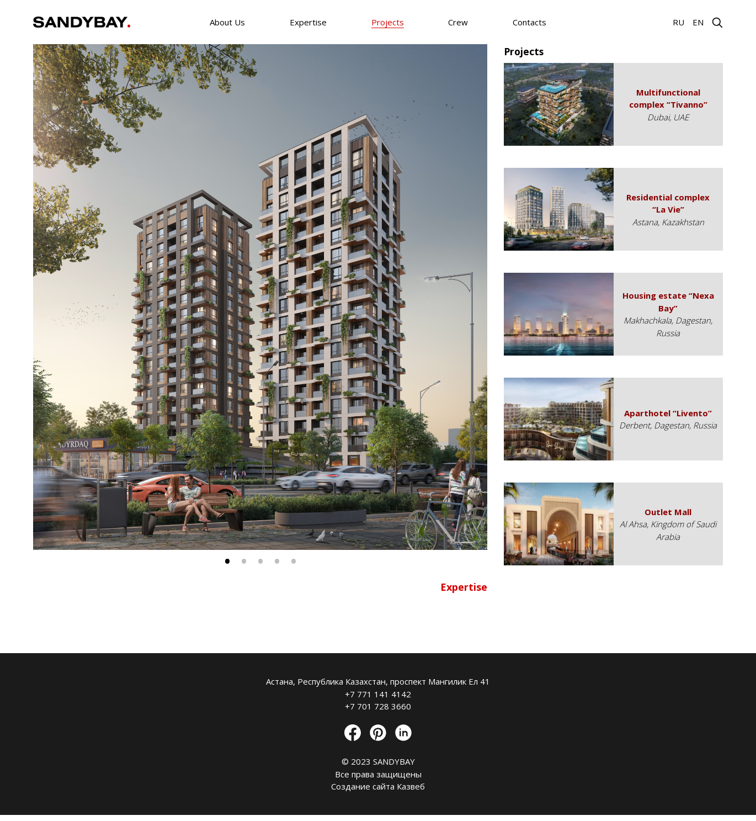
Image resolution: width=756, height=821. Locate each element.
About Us (227, 22)
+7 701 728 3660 (378, 706)
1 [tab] (227, 560)
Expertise (308, 22)
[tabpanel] (260, 297)
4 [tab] (277, 560)
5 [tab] (293, 560)
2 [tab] (243, 560)
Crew (458, 22)
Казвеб (411, 786)
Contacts (529, 22)
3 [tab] (260, 560)
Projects (387, 22)
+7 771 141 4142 (378, 694)
